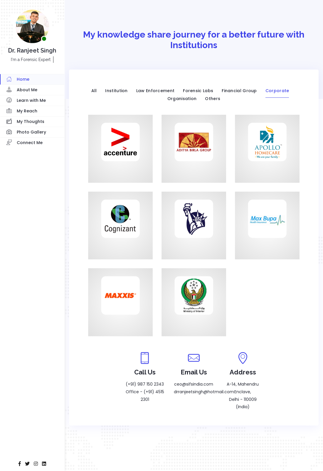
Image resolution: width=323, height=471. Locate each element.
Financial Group (239, 91)
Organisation (182, 99)
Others (212, 99)
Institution (116, 91)
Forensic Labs (198, 91)
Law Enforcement (155, 91)
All (94, 91)
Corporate (277, 91)
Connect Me (24, 143)
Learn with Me (26, 101)
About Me (21, 90)
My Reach (21, 111)
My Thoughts (25, 122)
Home (17, 80)
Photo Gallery (26, 132)
